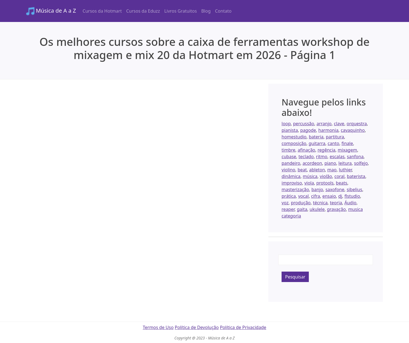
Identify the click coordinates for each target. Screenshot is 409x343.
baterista (356, 176)
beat (302, 170)
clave (339, 124)
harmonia (328, 130)
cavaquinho (353, 130)
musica (355, 209)
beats (341, 183)
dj (340, 196)
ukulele (317, 209)
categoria (291, 216)
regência (327, 150)
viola (309, 183)
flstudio (352, 196)
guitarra (317, 143)
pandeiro (291, 163)
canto (333, 143)
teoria (336, 203)
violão (326, 176)
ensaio (329, 196)
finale (347, 143)
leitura (345, 163)
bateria (316, 137)
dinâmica (291, 176)
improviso (292, 183)
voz (285, 203)
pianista (290, 130)
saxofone (334, 189)
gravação (336, 209)
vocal (303, 196)
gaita (302, 209)
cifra (315, 196)
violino (288, 170)
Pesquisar (295, 277)
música (310, 176)
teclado (306, 157)
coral (339, 176)
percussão (303, 124)
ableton (317, 170)
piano (330, 163)
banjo (317, 189)
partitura (335, 137)
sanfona (355, 157)
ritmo (321, 157)
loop (286, 124)
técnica (320, 203)
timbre (288, 150)
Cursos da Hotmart (102, 11)
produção (301, 203)
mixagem (347, 150)
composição (294, 143)
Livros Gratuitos (180, 11)
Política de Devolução (197, 327)
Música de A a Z (51, 11)
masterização (295, 189)
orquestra (357, 124)
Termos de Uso (158, 327)
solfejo (361, 163)
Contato (223, 11)
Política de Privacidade (243, 327)
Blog (206, 11)
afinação (306, 150)
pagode (308, 130)
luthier (345, 170)
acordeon (312, 163)
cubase (289, 157)
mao (332, 170)
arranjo (324, 124)
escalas (337, 157)
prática (289, 196)
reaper (288, 209)
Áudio (350, 203)
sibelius (354, 189)
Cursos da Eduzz (143, 11)
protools (325, 183)
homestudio (294, 137)
